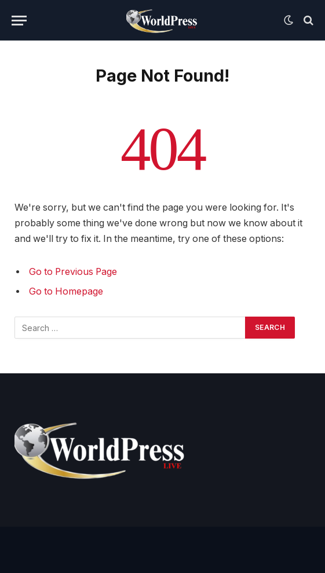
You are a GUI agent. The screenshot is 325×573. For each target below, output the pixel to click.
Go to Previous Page (73, 271)
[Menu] (19, 21)
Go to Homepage (66, 291)
